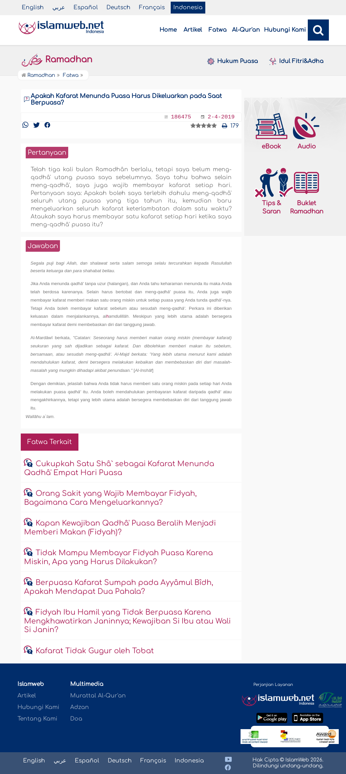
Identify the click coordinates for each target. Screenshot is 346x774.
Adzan (79, 707)
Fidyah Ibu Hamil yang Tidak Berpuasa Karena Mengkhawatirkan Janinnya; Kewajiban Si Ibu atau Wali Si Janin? (127, 621)
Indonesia (188, 7)
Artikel (193, 30)
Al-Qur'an (246, 30)
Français (152, 7)
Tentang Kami (37, 719)
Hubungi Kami (285, 30)
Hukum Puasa (232, 61)
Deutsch (118, 7)
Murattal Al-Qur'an (98, 696)
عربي (58, 7)
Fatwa (218, 30)
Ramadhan (56, 59)
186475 (181, 117)
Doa (76, 719)
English (33, 7)
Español (85, 7)
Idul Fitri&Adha (296, 61)
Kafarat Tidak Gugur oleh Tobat (95, 651)
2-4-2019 (221, 117)
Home (168, 30)
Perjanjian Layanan (273, 684)
